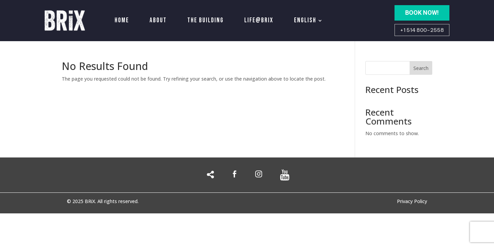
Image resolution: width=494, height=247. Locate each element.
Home (122, 20)
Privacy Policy (412, 201)
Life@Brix (258, 20)
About (158, 20)
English (305, 20)
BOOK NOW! (422, 12)
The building (205, 20)
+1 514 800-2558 (422, 30)
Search (420, 68)
